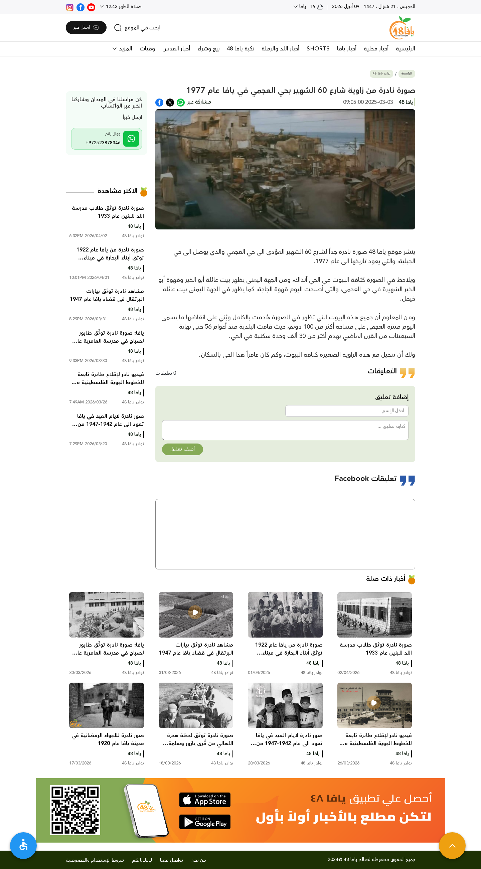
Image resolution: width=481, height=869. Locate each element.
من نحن (198, 860)
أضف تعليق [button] (182, 449)
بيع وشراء (208, 48)
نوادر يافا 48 (381, 73)
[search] (137, 27)
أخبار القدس (176, 48)
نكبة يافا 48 (240, 48)
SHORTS (318, 48)
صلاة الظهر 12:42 (123, 6)
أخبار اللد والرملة (280, 48)
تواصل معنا (171, 860)
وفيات (147, 48)
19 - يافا (311, 6)
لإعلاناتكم (142, 860)
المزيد (124, 48)
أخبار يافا (346, 48)
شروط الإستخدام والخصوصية (95, 860)
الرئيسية (405, 48)
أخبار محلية (376, 48)
